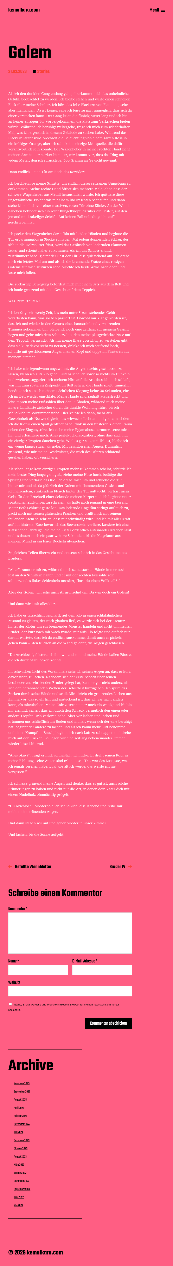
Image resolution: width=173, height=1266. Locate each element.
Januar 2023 (20, 1173)
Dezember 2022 (22, 1181)
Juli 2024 (18, 1132)
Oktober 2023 (20, 1148)
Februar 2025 (20, 1116)
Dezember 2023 (22, 1140)
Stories (43, 71)
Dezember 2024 (22, 1124)
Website (14, 982)
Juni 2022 (19, 1197)
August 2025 (20, 1099)
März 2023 (19, 1164)
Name (13, 961)
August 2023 (20, 1156)
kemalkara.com (24, 10)
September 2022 (22, 1189)
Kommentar (17, 908)
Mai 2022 (18, 1205)
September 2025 (22, 1091)
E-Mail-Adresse (84, 961)
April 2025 (19, 1107)
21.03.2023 (17, 71)
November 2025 (22, 1083)
